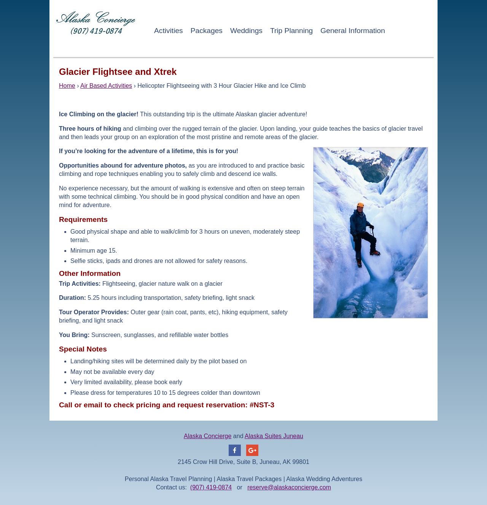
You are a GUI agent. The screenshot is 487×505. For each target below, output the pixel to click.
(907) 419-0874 (211, 487)
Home (67, 85)
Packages (207, 31)
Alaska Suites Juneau (274, 436)
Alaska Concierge (207, 436)
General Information (352, 31)
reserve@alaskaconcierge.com (289, 487)
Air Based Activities (106, 85)
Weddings (246, 31)
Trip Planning (291, 31)
